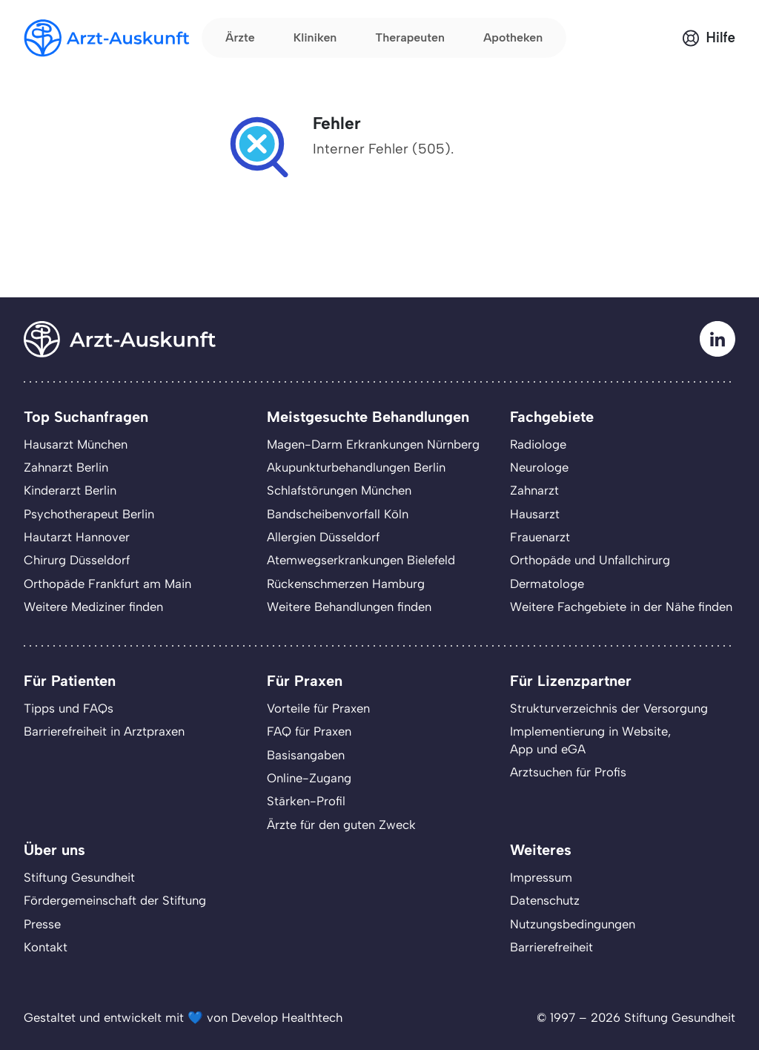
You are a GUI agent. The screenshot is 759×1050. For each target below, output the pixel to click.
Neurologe (539, 467)
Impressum (541, 877)
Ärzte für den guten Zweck (341, 824)
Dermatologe (547, 583)
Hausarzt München (75, 444)
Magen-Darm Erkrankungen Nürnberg (373, 444)
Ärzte (240, 37)
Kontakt (45, 947)
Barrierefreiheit (551, 947)
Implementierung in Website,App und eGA (590, 740)
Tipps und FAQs (68, 708)
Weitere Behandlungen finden (349, 606)
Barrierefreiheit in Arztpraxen (104, 731)
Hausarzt (535, 513)
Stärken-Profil (306, 800)
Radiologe (538, 444)
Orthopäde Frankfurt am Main (107, 583)
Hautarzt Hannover (77, 536)
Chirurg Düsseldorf (77, 559)
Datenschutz (545, 900)
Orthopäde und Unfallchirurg (590, 559)
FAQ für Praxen (309, 731)
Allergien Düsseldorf (323, 536)
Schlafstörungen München (339, 490)
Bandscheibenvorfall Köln (337, 513)
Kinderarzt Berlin (70, 490)
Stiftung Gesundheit (79, 877)
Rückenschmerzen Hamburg (346, 583)
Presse (42, 924)
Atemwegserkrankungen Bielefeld (361, 559)
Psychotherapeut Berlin (89, 513)
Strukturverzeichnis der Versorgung (609, 708)
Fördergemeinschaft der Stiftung (115, 900)
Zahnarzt (534, 490)
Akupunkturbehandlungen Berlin (356, 467)
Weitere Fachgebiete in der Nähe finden (621, 606)
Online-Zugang (309, 777)
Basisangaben (306, 754)
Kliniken (315, 37)
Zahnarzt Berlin (66, 467)
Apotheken (513, 37)
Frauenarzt (540, 536)
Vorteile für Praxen (318, 708)
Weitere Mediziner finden (93, 606)
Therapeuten (410, 37)
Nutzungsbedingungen (572, 924)
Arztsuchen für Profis (568, 772)
